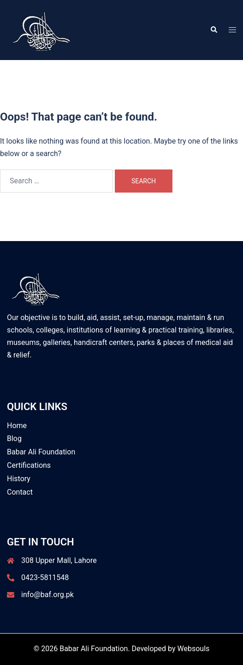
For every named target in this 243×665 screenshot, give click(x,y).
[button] (213, 30)
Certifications (29, 465)
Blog (14, 438)
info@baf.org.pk (47, 594)
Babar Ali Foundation (41, 451)
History (18, 478)
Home (17, 425)
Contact (20, 492)
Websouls (194, 648)
